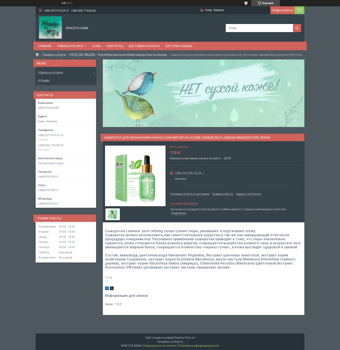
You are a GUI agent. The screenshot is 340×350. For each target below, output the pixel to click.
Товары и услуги (54, 55)
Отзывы (44, 81)
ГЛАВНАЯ (44, 46)
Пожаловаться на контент (159, 345)
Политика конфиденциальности (198, 345)
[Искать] (297, 28)
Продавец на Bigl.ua (170, 341)
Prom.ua (190, 337)
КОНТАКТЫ (115, 46)
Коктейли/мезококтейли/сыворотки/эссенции (132, 55)
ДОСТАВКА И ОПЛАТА (144, 46)
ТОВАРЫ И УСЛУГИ (70, 46)
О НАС (97, 46)
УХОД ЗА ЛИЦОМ (82, 55)
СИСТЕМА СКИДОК (178, 46)
